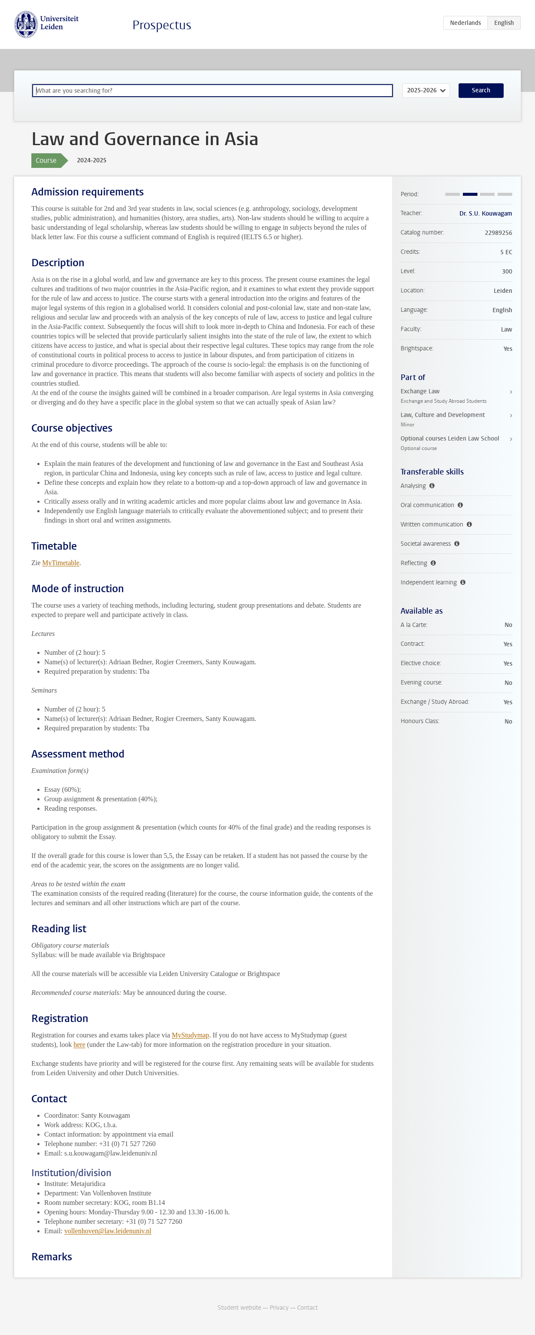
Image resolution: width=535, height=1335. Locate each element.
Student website (239, 1308)
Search (481, 90)
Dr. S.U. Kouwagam (485, 214)
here (79, 1044)
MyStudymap (190, 1035)
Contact (307, 1308)
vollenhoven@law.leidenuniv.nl (108, 1231)
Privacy (279, 1308)
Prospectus (162, 25)
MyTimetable (60, 562)
